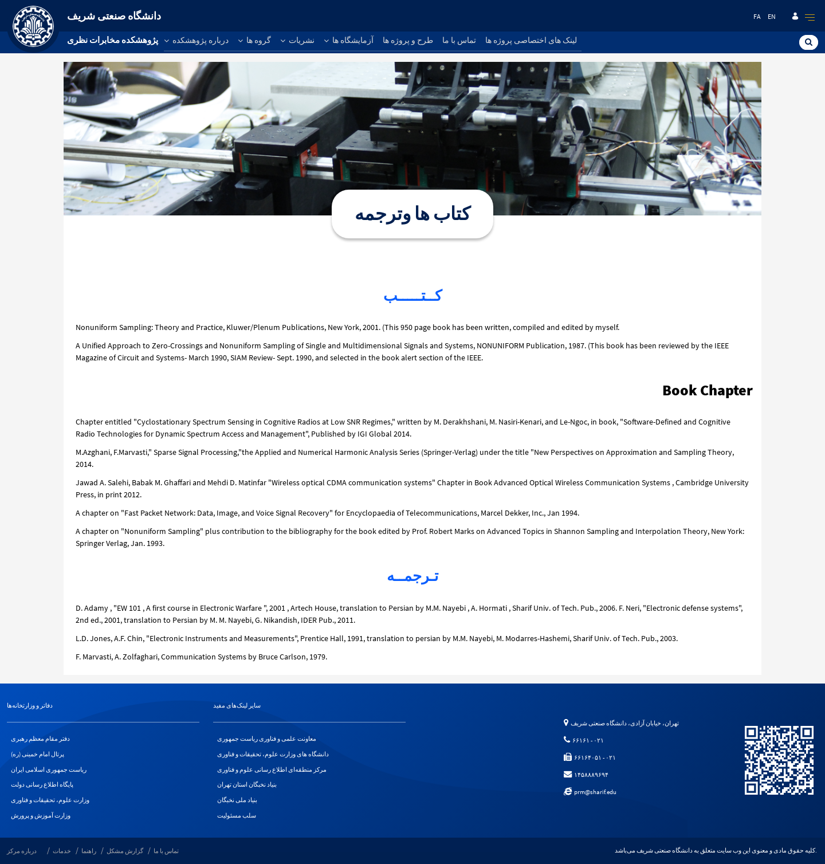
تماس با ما (459, 40)
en (772, 16)
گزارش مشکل (125, 851)
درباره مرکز (22, 851)
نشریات (297, 40)
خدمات (62, 851)
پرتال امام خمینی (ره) (37, 754)
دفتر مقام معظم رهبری (40, 739)
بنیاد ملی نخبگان (237, 800)
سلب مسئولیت (236, 816)
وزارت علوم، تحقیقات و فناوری (50, 800)
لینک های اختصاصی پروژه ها (531, 40)
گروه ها (254, 40)
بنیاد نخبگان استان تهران (247, 785)
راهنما (88, 851)
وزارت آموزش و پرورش (40, 816)
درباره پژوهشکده (196, 40)
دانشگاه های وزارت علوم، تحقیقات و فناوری (273, 754)
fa (757, 16)
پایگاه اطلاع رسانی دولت (42, 785)
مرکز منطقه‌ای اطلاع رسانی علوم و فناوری (272, 769)
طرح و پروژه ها (408, 40)
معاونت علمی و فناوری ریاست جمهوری (266, 739)
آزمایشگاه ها (349, 40)
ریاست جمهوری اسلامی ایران (49, 769)
